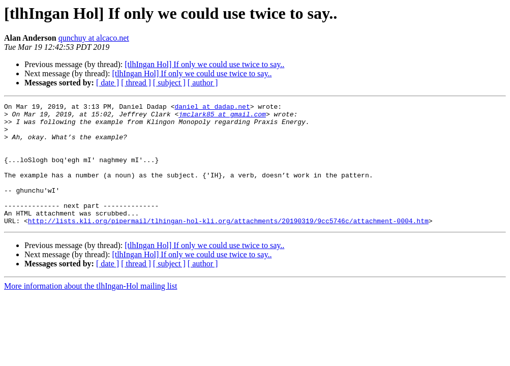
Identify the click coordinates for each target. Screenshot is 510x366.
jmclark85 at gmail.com (222, 116)
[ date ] (107, 82)
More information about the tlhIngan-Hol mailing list (90, 310)
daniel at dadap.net (212, 107)
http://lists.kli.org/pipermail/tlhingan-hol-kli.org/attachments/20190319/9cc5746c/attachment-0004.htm (228, 245)
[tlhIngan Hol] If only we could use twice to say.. (204, 64)
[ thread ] (136, 82)
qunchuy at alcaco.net (93, 38)
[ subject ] (169, 82)
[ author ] (203, 82)
